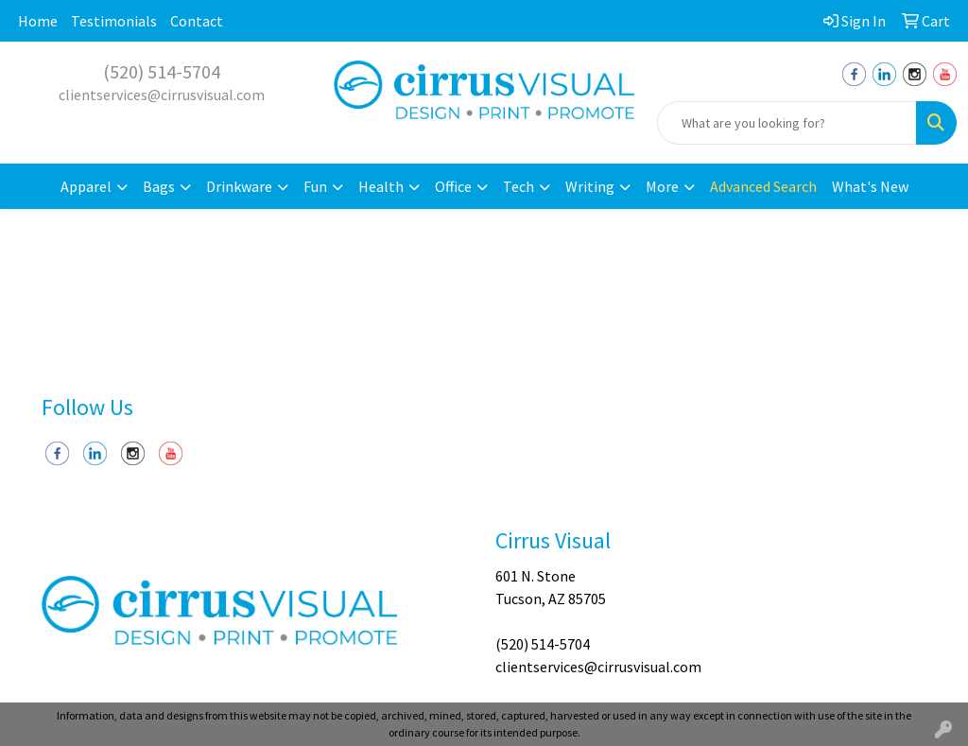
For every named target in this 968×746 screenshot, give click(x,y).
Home (38, 20)
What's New (870, 186)
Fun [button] (315, 186)
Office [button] (453, 186)
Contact (196, 20)
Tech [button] (518, 186)
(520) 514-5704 (161, 71)
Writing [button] (589, 186)
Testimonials (114, 20)
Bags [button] (159, 186)
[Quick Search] (787, 123)
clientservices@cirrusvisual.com (162, 94)
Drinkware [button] (239, 186)
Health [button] (381, 186)
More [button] (662, 186)
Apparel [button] (86, 186)
